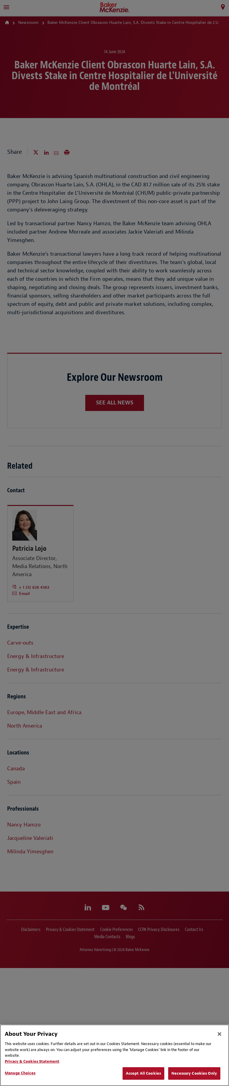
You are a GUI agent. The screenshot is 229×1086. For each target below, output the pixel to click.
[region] (114, 1055)
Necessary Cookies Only (194, 1073)
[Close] (219, 1034)
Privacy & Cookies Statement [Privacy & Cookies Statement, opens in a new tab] (32, 1061)
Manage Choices (20, 1073)
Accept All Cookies (143, 1073)
